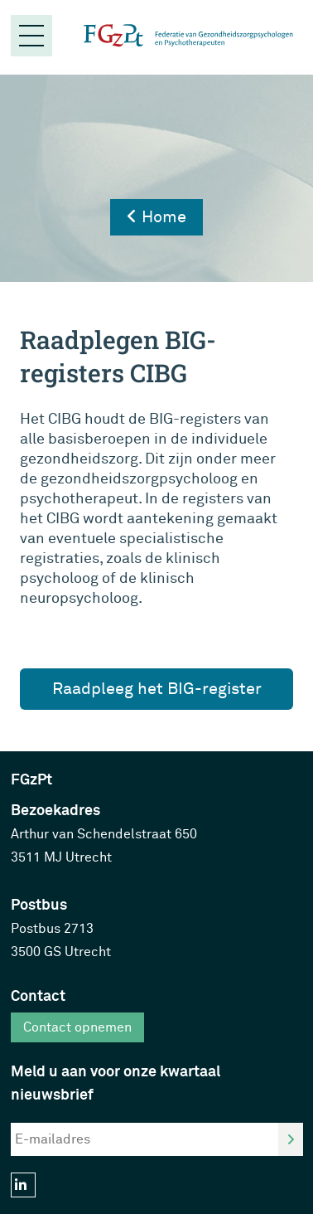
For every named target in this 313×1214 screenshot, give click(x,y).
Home (156, 216)
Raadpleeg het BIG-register (157, 688)
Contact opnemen (77, 1027)
